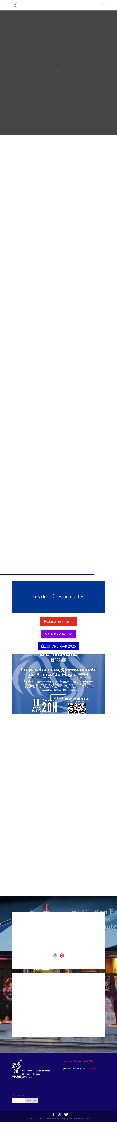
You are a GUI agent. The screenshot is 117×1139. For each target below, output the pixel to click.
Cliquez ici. (91, 1085)
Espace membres (58, 638)
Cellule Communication (79, 1135)
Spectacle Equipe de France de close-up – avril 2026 (58, 688)
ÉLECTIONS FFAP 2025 (58, 663)
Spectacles (70, 694)
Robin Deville (36, 694)
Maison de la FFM (58, 651)
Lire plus (58, 714)
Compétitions (60, 694)
